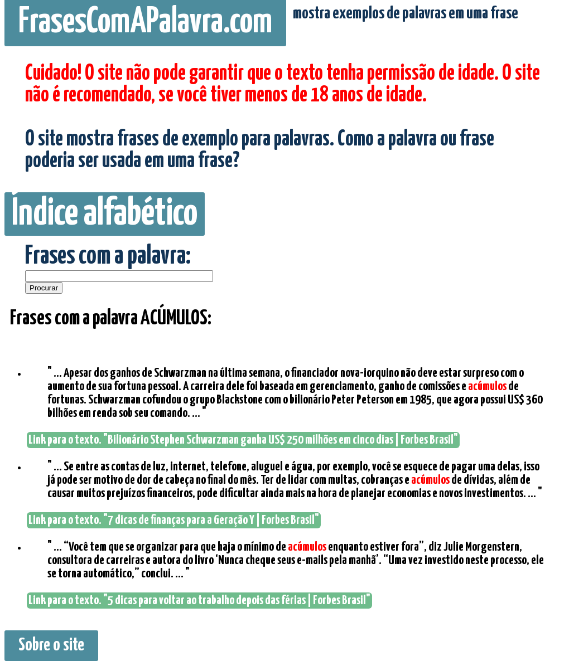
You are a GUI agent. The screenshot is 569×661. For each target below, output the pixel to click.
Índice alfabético (104, 214)
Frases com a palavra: (108, 256)
